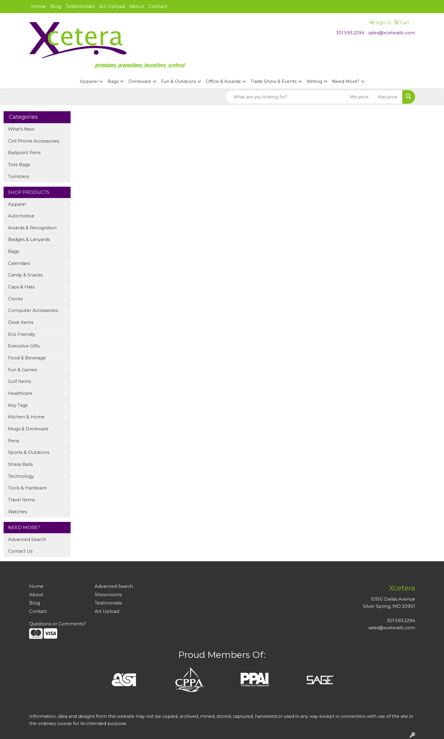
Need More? (345, 81)
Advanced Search (27, 539)
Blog (55, 6)
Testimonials (80, 6)
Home (38, 6)
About (136, 6)
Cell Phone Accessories (33, 141)
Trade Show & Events (273, 81)
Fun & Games (22, 369)
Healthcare (20, 393)
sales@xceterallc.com (391, 32)
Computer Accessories (33, 310)
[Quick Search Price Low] (360, 97)
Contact (158, 6)
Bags (113, 81)
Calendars (19, 263)
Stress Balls (20, 464)
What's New (21, 129)
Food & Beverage (27, 358)
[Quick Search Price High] (388, 97)
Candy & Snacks (25, 275)
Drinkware (139, 81)
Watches (17, 511)
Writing (314, 81)
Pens (13, 440)
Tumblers (18, 176)
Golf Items (19, 381)
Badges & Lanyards (29, 239)
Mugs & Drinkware (28, 429)
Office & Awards (223, 81)
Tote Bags (19, 164)
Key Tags (18, 405)
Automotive (21, 216)
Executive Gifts (24, 346)
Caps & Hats (21, 287)
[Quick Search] (286, 97)
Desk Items (20, 322)
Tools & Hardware (27, 488)
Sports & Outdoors (28, 452)
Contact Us (20, 551)
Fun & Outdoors (178, 81)
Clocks (15, 299)
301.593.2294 (350, 32)
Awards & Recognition (32, 228)
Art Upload (112, 6)
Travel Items (21, 500)
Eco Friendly (21, 334)
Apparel (89, 81)
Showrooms (108, 594)
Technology (21, 476)
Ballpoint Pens (24, 152)
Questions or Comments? (57, 624)
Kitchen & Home (26, 417)
